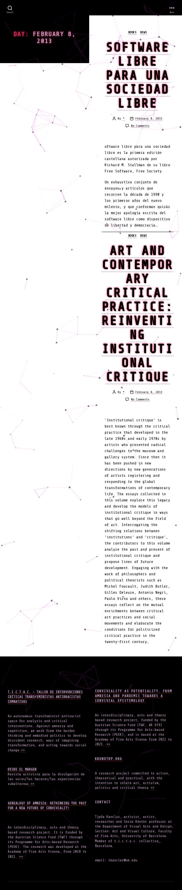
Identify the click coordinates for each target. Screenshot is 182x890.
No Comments (140, 126)
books (132, 32)
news (143, 32)
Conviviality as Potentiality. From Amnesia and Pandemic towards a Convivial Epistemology (133, 696)
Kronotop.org (108, 759)
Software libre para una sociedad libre (137, 75)
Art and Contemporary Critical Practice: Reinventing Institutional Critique (137, 314)
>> (23, 750)
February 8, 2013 (148, 118)
